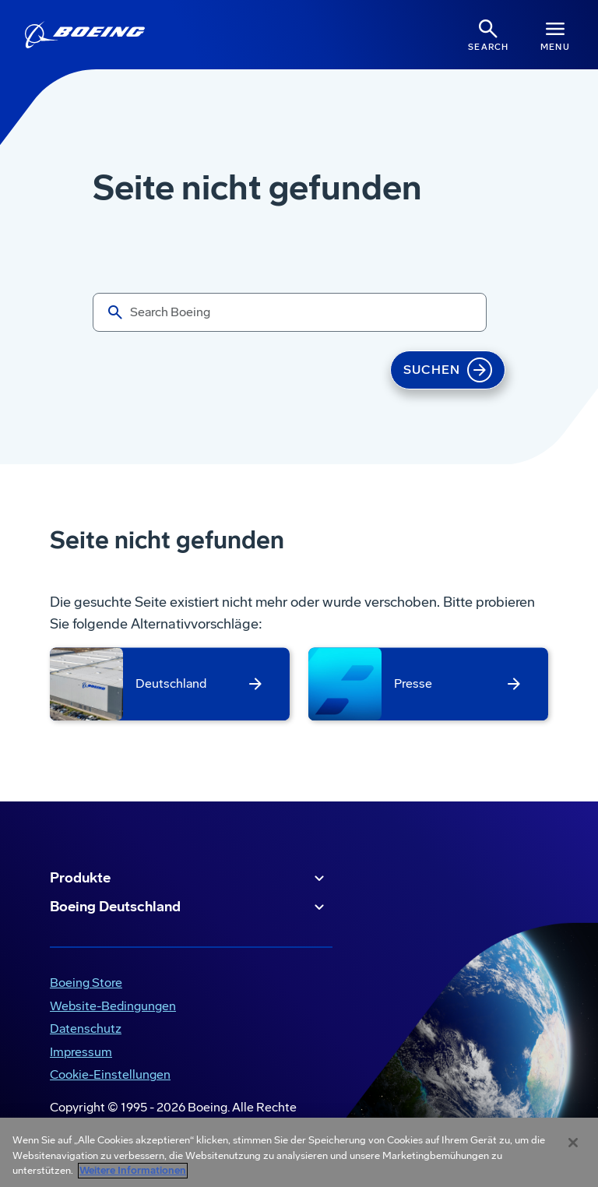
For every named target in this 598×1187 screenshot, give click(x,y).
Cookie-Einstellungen (110, 1074)
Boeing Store (86, 982)
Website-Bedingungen (113, 1006)
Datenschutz (85, 1028)
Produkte (189, 878)
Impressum (81, 1051)
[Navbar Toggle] (555, 34)
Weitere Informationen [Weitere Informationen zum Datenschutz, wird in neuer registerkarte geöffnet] (132, 1170)
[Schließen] (573, 1142)
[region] (299, 1152)
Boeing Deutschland (189, 907)
